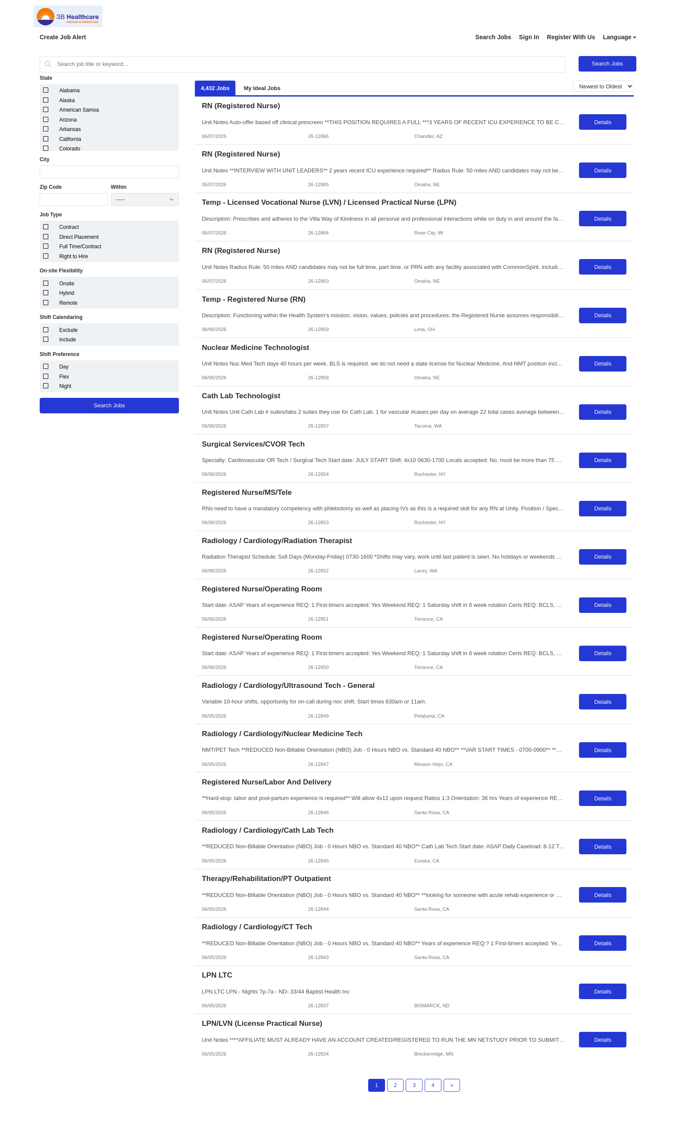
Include (67, 340)
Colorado (69, 149)
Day (63, 367)
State (46, 78)
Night (65, 386)
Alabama (69, 90)
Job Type (51, 215)
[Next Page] (452, 1085)
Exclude (68, 330)
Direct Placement (78, 237)
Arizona (68, 120)
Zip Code (51, 187)
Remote (68, 303)
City (45, 159)
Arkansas (70, 129)
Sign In (529, 37)
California (70, 139)
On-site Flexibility (61, 271)
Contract (68, 227)
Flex (64, 377)
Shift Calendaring (61, 317)
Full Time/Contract (80, 247)
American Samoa (79, 110)
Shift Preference (59, 354)
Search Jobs (493, 37)
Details (602, 122)
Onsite (66, 284)
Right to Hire (73, 256)
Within (119, 187)
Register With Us (571, 37)
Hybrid (66, 293)
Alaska (67, 100)
